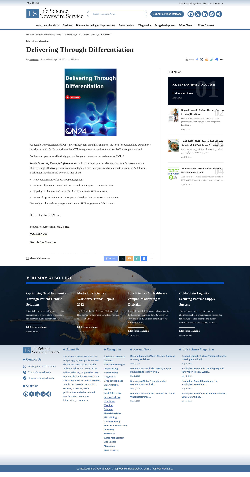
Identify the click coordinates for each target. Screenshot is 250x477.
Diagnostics (109, 381)
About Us (207, 3)
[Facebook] (191, 14)
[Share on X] (202, 61)
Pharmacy (109, 434)
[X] (198, 14)
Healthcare (109, 406)
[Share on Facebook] (197, 61)
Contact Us (218, 3)
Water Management (114, 442)
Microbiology (111, 422)
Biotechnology (111, 377)
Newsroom (34, 61)
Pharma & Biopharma (115, 430)
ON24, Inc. (63, 227)
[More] (219, 14)
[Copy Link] (212, 61)
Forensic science (112, 401)
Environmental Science (185, 97)
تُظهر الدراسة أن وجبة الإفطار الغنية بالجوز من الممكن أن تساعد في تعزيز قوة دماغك (200, 148)
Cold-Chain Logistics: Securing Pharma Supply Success (200, 301)
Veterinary (109, 438)
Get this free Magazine (43, 243)
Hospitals (108, 410)
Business (108, 365)
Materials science (112, 418)
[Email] (207, 61)
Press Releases (111, 454)
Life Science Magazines (190, 3)
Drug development (113, 385)
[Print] (216, 61)
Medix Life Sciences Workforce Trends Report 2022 (96, 301)
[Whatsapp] (212, 14)
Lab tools (108, 414)
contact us (82, 405)
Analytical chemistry (114, 361)
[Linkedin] (205, 14)
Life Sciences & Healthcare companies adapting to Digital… (149, 301)
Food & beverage (112, 397)
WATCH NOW (38, 235)
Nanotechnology (112, 426)
